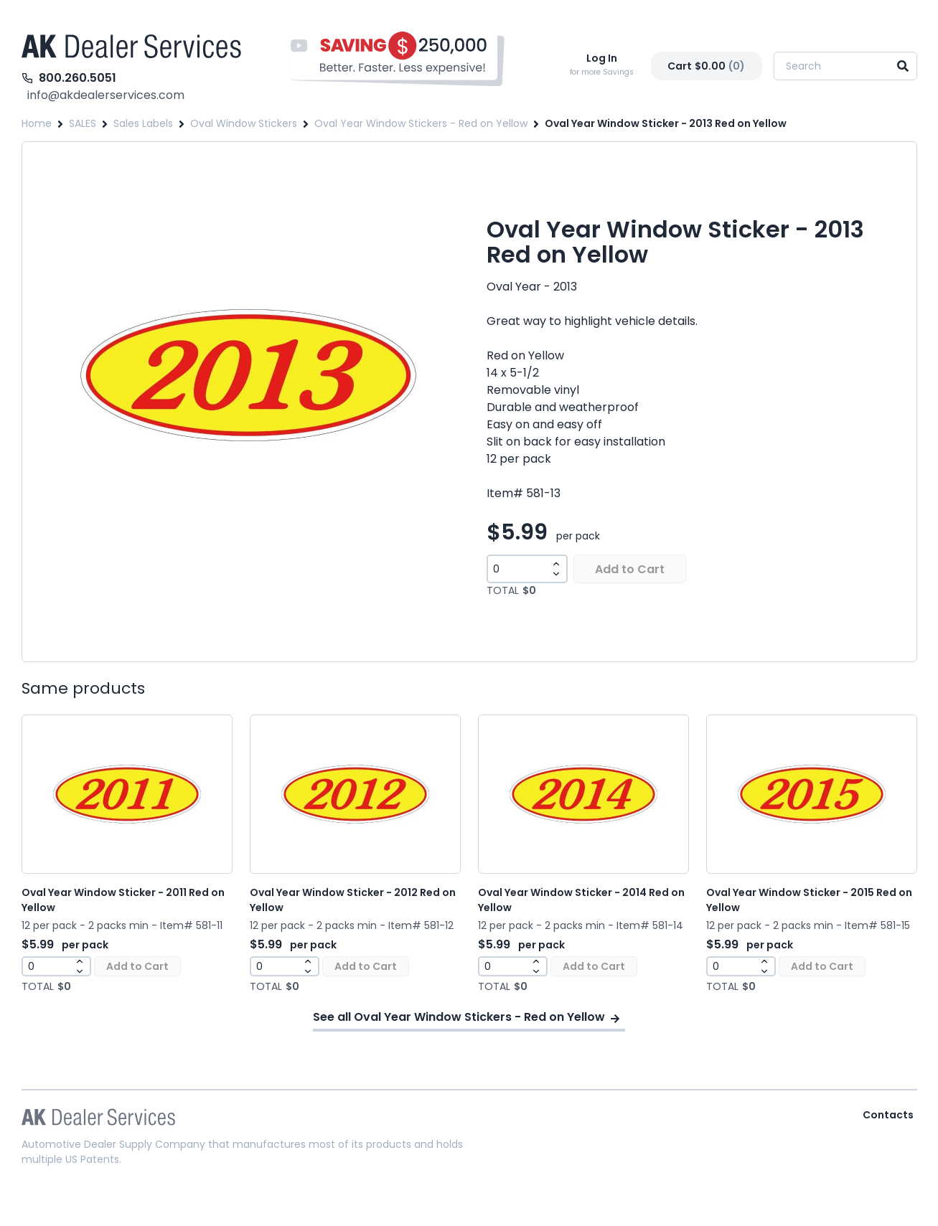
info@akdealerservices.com (105, 95)
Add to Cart (630, 569)
